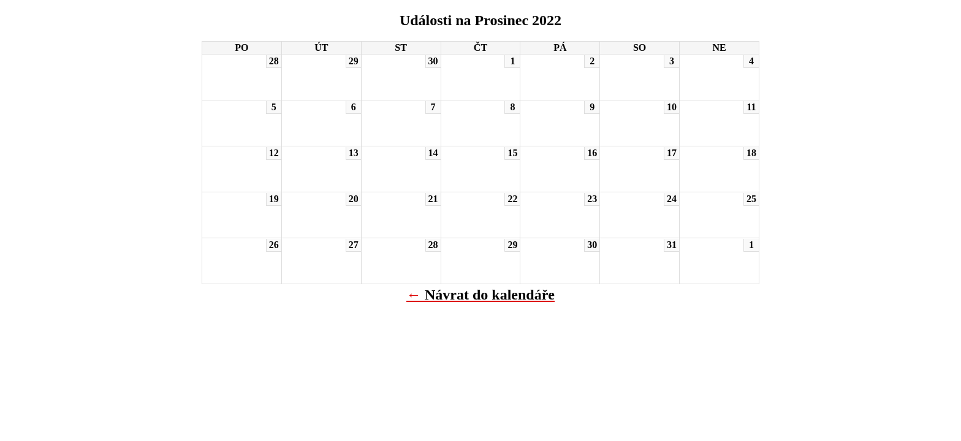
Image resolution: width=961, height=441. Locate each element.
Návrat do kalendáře (490, 295)
